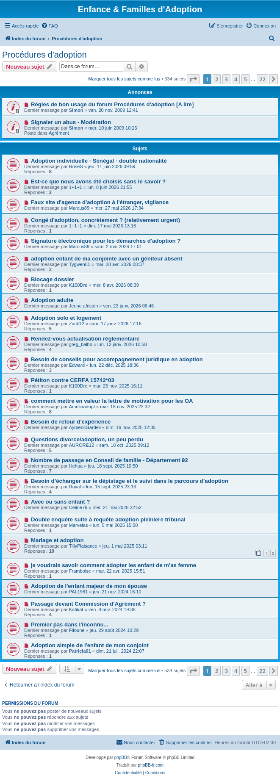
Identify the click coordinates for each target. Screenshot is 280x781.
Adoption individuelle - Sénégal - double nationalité (99, 161)
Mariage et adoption (57, 540)
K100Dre (78, 285)
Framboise (80, 570)
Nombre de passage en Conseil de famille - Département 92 (109, 460)
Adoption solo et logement (66, 318)
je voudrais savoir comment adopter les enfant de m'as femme (113, 565)
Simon (76, 110)
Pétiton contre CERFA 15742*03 (72, 380)
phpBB (120, 757)
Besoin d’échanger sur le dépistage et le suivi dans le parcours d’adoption (129, 481)
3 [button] (226, 79)
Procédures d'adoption (44, 54)
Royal (75, 486)
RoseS (76, 166)
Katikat (76, 609)
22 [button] (262, 79)
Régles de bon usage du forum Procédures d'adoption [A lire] (112, 104)
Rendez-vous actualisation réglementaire (85, 338)
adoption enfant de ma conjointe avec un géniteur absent (107, 258)
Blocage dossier (52, 279)
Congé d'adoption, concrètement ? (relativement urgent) (105, 220)
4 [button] (235, 79)
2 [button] (216, 79)
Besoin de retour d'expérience (71, 421)
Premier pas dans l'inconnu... (69, 624)
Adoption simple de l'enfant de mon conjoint (90, 645)
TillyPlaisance (83, 545)
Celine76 (78, 507)
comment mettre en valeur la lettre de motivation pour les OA (112, 401)
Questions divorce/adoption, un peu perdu (87, 439)
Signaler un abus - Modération (71, 122)
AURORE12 (81, 445)
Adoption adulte (52, 300)
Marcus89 (79, 207)
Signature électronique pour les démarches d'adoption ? (105, 241)
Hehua (76, 465)
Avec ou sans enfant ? (60, 502)
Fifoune (77, 630)
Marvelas (78, 525)
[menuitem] (49, 26)
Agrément (59, 133)
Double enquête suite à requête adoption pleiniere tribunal (108, 519)
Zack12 (76, 323)
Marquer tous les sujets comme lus (124, 78)
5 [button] (245, 79)
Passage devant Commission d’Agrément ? (88, 604)
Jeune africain (83, 305)
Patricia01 (80, 651)
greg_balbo (80, 344)
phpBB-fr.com (151, 765)
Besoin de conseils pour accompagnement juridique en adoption (117, 359)
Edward (77, 365)
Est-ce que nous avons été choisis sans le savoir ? (98, 181)
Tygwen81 (79, 264)
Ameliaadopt (82, 406)
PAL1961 (78, 591)
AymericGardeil (85, 427)
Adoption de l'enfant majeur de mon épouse (89, 586)
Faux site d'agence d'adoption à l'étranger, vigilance (100, 202)
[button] (193, 79)
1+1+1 (75, 187)
